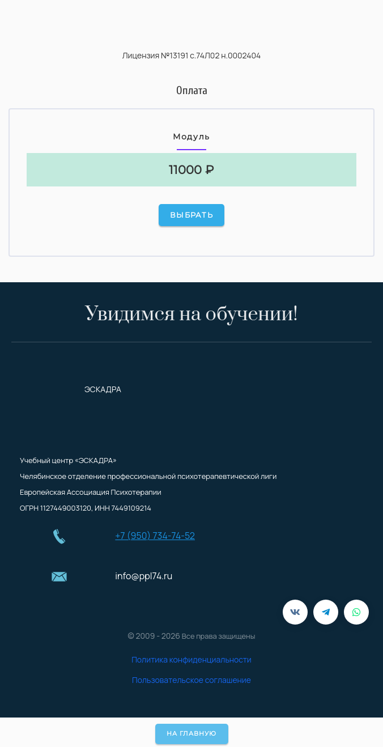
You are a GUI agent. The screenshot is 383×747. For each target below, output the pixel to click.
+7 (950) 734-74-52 (155, 535)
